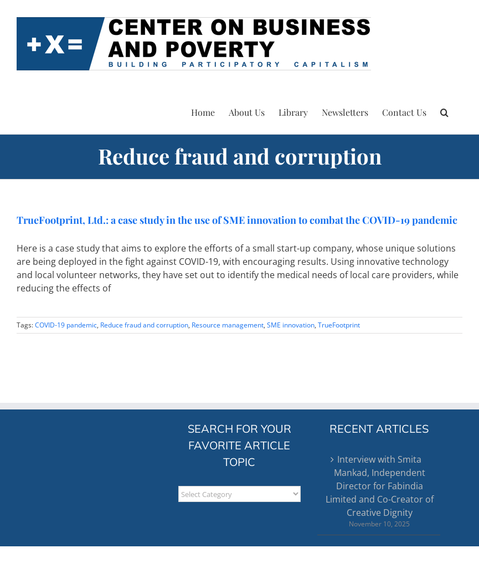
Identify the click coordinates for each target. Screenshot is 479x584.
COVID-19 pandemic (66, 325)
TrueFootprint (339, 325)
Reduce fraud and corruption (144, 325)
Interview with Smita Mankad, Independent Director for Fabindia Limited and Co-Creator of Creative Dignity (380, 486)
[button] (444, 111)
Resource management (228, 325)
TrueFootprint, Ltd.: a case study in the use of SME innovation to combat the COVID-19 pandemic (237, 220)
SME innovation (291, 325)
